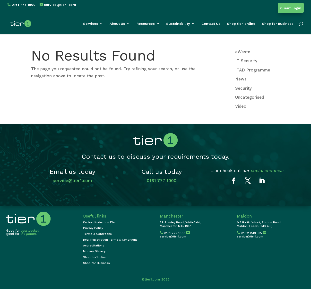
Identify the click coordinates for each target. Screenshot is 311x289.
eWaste (242, 51)
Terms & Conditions (97, 234)
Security (243, 88)
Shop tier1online (241, 24)
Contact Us (210, 24)
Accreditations (93, 245)
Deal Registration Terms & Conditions (110, 239)
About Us (117, 24)
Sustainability (178, 24)
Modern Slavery (94, 251)
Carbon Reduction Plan (99, 222)
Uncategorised (249, 97)
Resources (146, 24)
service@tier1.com (72, 180)
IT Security (246, 60)
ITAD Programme (252, 70)
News (241, 79)
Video (240, 106)
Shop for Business (278, 24)
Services (90, 24)
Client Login (290, 8)
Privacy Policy (93, 228)
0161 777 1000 (161, 180)
